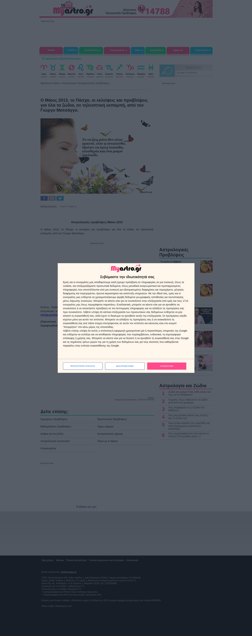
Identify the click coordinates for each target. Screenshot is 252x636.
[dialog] (126, 318)
